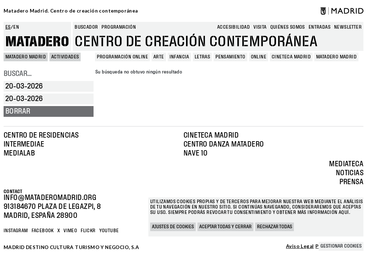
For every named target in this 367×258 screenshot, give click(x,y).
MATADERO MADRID (25, 56)
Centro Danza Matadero (224, 144)
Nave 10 (196, 153)
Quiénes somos (287, 27)
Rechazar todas (274, 226)
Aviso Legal (300, 246)
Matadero (37, 42)
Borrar (17, 111)
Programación (118, 27)
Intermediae (24, 144)
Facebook (43, 230)
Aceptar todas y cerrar (225, 226)
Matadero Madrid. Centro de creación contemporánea (71, 11)
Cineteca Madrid (211, 135)
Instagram (16, 230)
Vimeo (70, 230)
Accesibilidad (233, 27)
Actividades (65, 56)
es (8, 27)
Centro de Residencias (41, 135)
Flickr (88, 230)
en (16, 27)
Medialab (19, 153)
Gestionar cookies (341, 246)
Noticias (349, 173)
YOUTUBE (109, 230)
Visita (259, 27)
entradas (319, 27)
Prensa (351, 182)
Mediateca (346, 164)
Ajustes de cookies (173, 226)
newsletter (348, 27)
